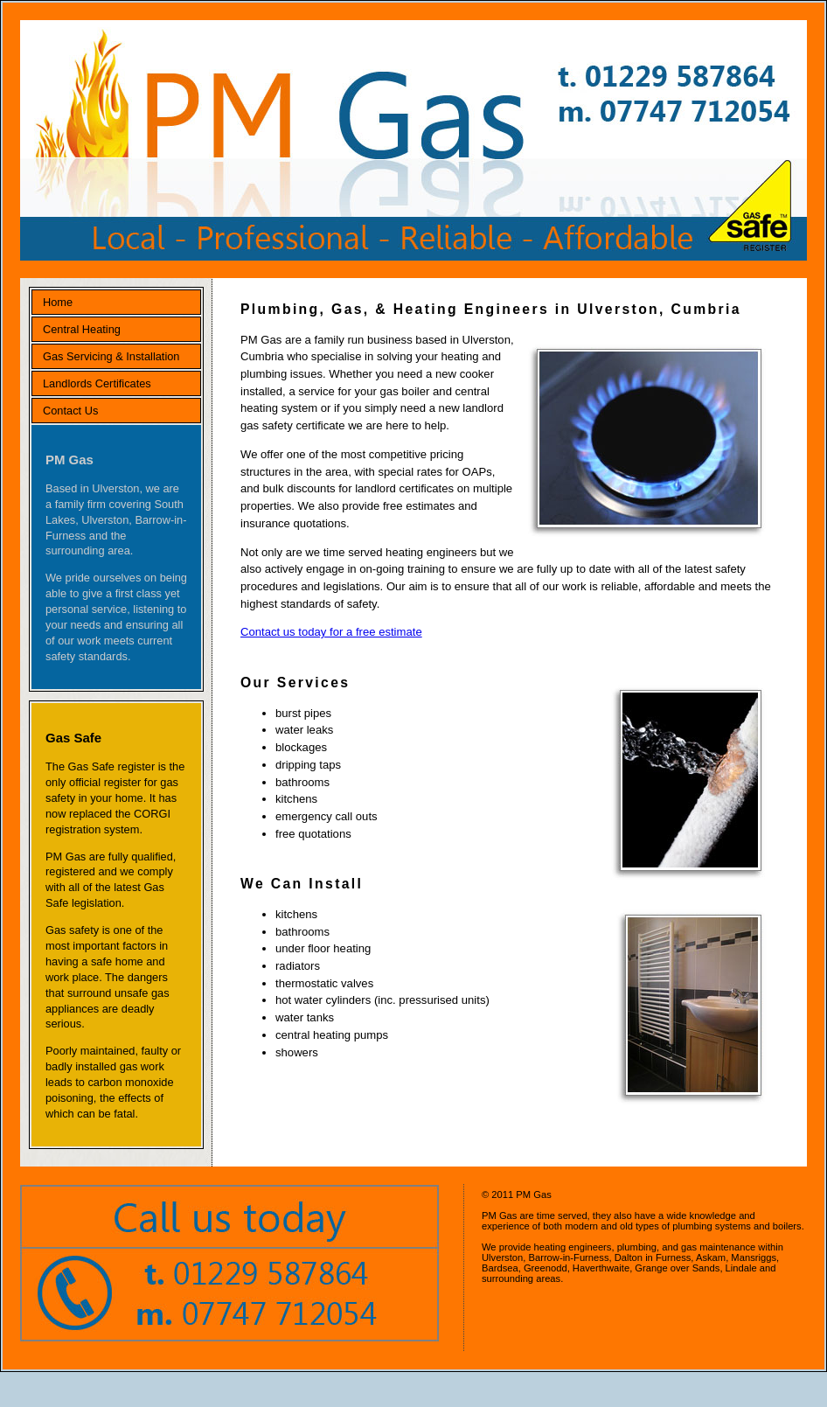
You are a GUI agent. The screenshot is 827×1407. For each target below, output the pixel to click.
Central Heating (82, 329)
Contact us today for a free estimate (331, 631)
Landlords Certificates (97, 383)
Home (58, 302)
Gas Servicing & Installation (111, 356)
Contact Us (70, 410)
